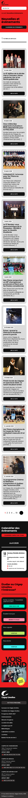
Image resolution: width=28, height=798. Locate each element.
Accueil (3, 13)
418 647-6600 (5, 752)
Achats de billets (12, 564)
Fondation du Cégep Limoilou (10, 711)
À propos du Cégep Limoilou (10, 708)
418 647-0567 (5, 778)
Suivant (21, 513)
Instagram (2, 787)
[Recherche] (24, 8)
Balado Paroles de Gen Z (8, 737)
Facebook (5, 787)
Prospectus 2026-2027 (8, 714)
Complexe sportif (6, 726)
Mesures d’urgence (7, 720)
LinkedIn (8, 787)
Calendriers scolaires (8, 732)
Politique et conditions (7, 796)
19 (16, 513)
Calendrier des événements (14, 27)
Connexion (21, 3)
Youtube (12, 787)
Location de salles (7, 723)
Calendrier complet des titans (14, 535)
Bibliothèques (5, 729)
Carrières (4, 735)
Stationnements (6, 717)
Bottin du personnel (14, 703)
